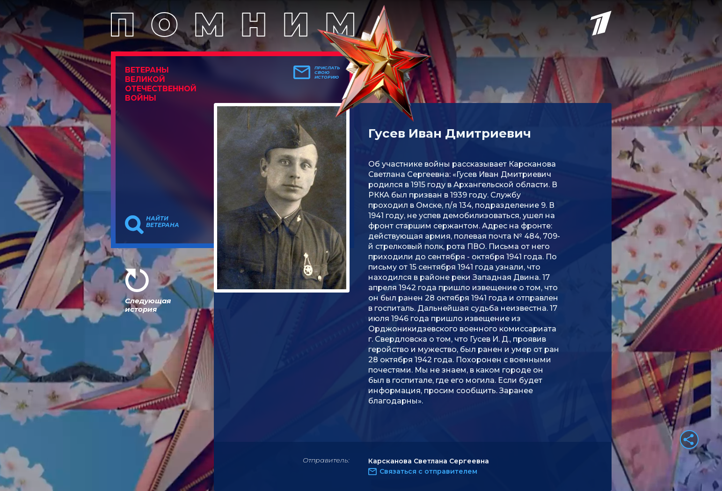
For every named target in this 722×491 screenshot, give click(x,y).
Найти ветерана (162, 221)
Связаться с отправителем (428, 471)
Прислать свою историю (327, 73)
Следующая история (148, 305)
